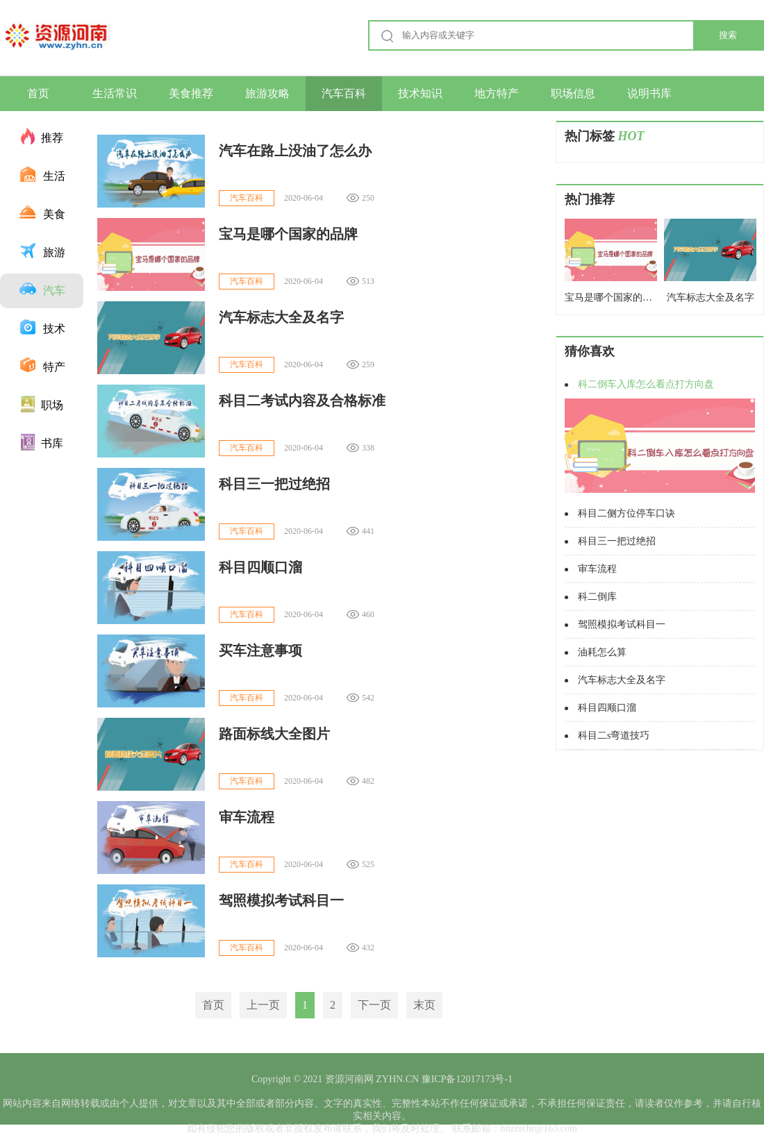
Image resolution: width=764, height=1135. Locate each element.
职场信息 (573, 93)
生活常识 (114, 93)
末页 (424, 1005)
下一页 (374, 1005)
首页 (38, 93)
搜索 (728, 35)
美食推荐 (191, 93)
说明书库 (649, 93)
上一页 (263, 1005)
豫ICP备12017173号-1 (466, 1079)
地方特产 (496, 93)
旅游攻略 (267, 93)
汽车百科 (344, 93)
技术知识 (420, 93)
